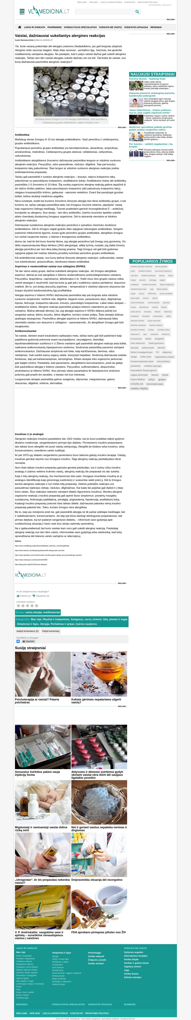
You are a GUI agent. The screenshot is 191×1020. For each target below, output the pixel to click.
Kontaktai (129, 2)
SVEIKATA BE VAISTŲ (110, 27)
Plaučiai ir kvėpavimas (56, 619)
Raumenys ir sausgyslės (26, 975)
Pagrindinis (54, 27)
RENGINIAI (156, 27)
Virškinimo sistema (24, 961)
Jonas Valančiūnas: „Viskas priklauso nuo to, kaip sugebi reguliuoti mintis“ (150, 111)
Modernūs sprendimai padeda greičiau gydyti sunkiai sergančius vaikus (150, 128)
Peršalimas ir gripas (62, 624)
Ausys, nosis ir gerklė (25, 992)
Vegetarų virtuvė (132, 966)
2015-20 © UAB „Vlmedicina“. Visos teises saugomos (78, 1019)
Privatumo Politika (147, 2)
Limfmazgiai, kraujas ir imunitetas (30, 984)
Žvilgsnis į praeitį (97, 960)
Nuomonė (129, 1004)
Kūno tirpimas (58, 967)
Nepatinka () (42, 596)
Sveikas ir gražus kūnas (136, 963)
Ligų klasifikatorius (111, 2)
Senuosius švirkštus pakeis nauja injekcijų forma (37, 773)
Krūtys (19, 987)
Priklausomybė (58, 976)
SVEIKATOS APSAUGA (136, 27)
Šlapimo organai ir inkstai (26, 970)
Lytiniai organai (22, 978)
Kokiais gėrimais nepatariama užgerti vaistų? (96, 701)
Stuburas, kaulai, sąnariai (26, 973)
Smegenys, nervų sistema (86, 619)
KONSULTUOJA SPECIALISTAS (80, 27)
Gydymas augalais (133, 952)
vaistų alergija (33, 612)
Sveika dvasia (131, 973)
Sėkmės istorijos (132, 977)
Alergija (44, 624)
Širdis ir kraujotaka (24, 956)
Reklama (82, 2)
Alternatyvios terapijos (136, 956)
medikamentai (51, 612)
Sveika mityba (131, 959)
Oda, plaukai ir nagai (115, 619)
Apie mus (93, 2)
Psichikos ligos (22, 998)
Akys (18, 989)
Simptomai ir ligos (28, 624)
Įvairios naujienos (86, 624)
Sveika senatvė (96, 963)
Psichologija (94, 952)
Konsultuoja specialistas (68, 1004)
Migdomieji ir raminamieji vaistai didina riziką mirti (41, 829)
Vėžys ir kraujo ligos (60, 959)
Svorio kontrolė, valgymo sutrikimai (66, 973)
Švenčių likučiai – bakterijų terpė (147, 78)
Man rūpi (36, 619)
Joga (126, 970)
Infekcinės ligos (58, 984)
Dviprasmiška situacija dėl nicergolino (96, 879)
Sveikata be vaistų (135, 948)
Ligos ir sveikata (34, 27)
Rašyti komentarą (50, 631)
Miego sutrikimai (59, 979)
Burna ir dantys (22, 995)
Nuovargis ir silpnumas (61, 981)
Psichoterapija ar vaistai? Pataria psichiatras (37, 701)
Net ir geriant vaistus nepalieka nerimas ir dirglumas (99, 829)
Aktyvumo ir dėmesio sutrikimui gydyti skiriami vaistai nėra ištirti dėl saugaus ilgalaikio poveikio (97, 774)
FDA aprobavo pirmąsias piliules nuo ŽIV (98, 932)
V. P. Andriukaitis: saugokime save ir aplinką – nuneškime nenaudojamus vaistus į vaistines (39, 935)
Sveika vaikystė (96, 956)
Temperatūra (57, 965)
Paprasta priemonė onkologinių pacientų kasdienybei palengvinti (151, 94)
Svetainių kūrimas (127, 1019)
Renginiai (21, 1004)
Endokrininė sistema (24, 964)
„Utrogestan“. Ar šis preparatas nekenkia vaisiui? (42, 881)
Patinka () (25, 596)
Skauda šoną (57, 970)
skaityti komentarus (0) (28, 631)
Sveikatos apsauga (100, 1004)
